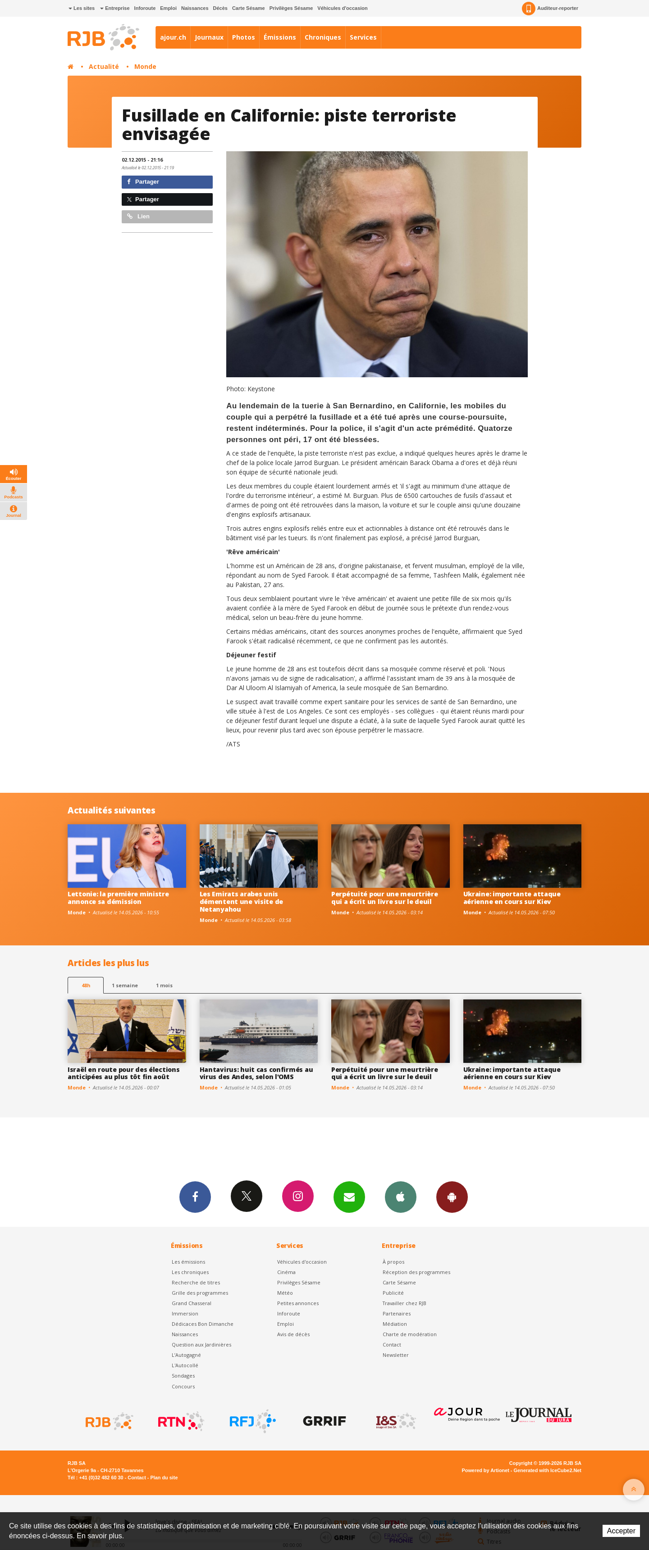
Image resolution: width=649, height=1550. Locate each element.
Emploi (168, 8)
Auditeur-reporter (550, 8)
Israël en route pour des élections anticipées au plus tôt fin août (123, 1073)
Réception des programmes (416, 1272)
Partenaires (397, 1313)
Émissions (280, 37)
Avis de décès (293, 1334)
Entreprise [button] (114, 8)
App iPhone (400, 1196)
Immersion (185, 1313)
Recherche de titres (196, 1282)
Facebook (195, 1196)
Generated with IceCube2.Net (547, 1470)
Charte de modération (410, 1334)
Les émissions (188, 1262)
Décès (220, 8)
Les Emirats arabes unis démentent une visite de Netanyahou (241, 901)
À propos (393, 1262)
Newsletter (396, 1355)
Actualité (104, 66)
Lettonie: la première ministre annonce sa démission (118, 898)
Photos (243, 37)
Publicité (393, 1293)
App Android (452, 1196)
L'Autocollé (185, 1365)
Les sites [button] (82, 8)
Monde (145, 66)
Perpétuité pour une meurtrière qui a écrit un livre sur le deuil (384, 898)
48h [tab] (86, 985)
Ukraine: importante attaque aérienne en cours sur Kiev (512, 898)
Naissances (195, 8)
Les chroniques (190, 1272)
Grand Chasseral (191, 1303)
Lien (138, 216)
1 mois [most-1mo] (164, 985)
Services (363, 37)
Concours (183, 1386)
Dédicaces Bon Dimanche (202, 1324)
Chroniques (323, 37)
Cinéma (286, 1272)
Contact (392, 1344)
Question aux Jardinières (201, 1344)
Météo (285, 1293)
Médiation (395, 1324)
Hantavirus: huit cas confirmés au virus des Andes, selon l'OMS (256, 1073)
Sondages (183, 1375)
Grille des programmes (200, 1293)
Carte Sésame (248, 8)
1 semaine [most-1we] (125, 985)
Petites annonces (298, 1303)
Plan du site (164, 1477)
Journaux (209, 37)
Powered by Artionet (485, 1470)
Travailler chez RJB (404, 1303)
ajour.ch (173, 37)
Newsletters (349, 1196)
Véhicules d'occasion (342, 8)
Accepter (621, 1531)
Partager (143, 181)
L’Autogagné (186, 1355)
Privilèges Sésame (291, 8)
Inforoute (145, 8)
